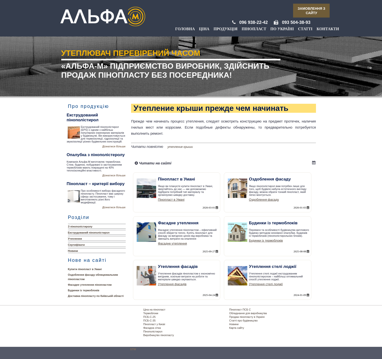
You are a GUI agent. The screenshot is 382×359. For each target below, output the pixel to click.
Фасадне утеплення (172, 243)
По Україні (282, 29)
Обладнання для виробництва (248, 313)
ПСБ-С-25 (149, 316)
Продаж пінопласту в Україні (247, 316)
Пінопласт (254, 29)
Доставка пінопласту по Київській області (96, 295)
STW (133, 349)
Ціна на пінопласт (154, 309)
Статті (305, 29)
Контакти (327, 29)
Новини (73, 250)
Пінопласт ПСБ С (240, 309)
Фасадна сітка (152, 327)
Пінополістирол (152, 331)
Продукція (225, 29)
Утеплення (75, 238)
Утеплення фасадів (172, 284)
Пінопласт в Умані (171, 199)
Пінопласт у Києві (154, 324)
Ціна (204, 29)
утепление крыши (180, 147)
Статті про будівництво (243, 320)
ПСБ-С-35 (149, 320)
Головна (185, 29)
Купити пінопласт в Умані (85, 269)
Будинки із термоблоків (83, 290)
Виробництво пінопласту (158, 335)
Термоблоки (150, 313)
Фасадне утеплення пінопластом (90, 284)
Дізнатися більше (114, 146)
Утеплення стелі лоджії (266, 284)
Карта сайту (236, 327)
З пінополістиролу (80, 226)
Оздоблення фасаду (264, 199)
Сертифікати (76, 244)
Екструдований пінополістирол (89, 232)
